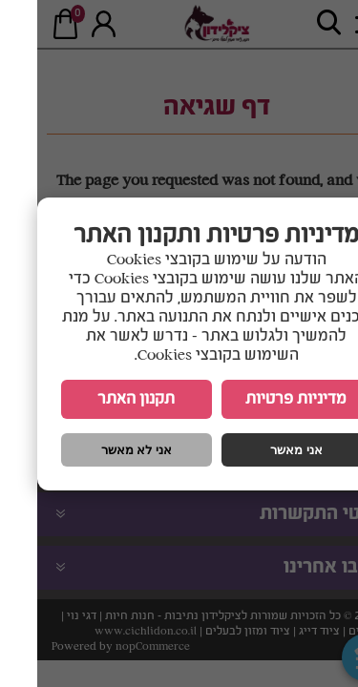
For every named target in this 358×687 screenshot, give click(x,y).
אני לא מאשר (99, 450)
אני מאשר (259, 450)
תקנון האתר (98, 399)
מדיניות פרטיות (258, 399)
